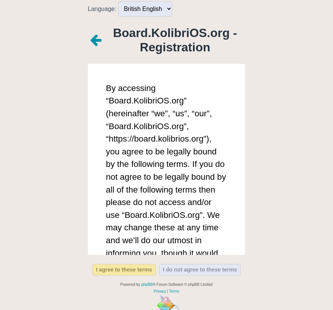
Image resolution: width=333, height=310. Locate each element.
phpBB (147, 284)
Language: (102, 9)
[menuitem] (159, 291)
